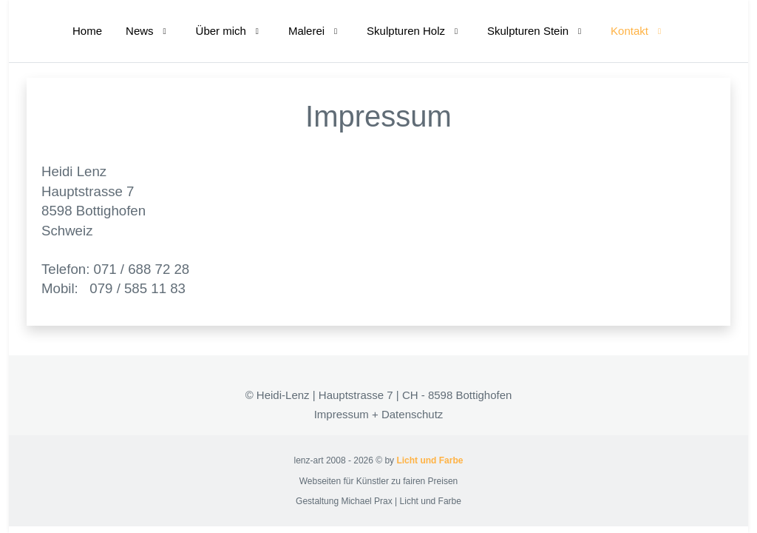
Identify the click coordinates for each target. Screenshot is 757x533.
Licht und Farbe (429, 460)
